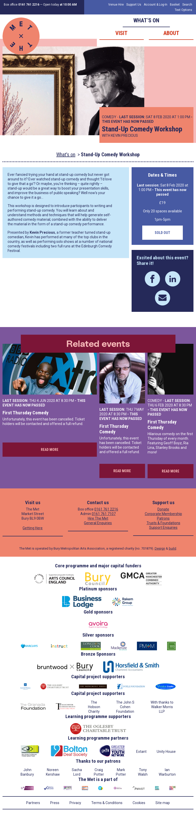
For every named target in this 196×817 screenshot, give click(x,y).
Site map (162, 803)
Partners (33, 803)
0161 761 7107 (104, 514)
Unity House (166, 752)
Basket (175, 4)
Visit (121, 33)
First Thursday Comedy (25, 413)
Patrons (163, 518)
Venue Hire (116, 4)
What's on (65, 154)
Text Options (183, 10)
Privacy (75, 803)
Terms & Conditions (106, 803)
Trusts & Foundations (163, 523)
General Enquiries (98, 523)
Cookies (139, 803)
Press (54, 803)
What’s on (146, 20)
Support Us (133, 4)
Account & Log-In (155, 4)
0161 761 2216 (106, 509)
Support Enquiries (163, 527)
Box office (21, 4)
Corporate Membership (163, 514)
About (171, 33)
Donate (163, 509)
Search (187, 4)
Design (160, 548)
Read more (49, 450)
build (172, 548)
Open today (60, 4)
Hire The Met (98, 518)
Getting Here (33, 528)
